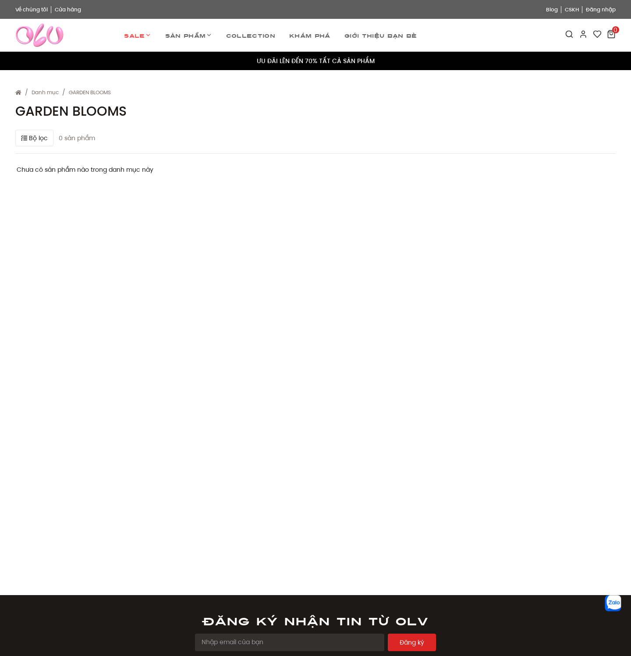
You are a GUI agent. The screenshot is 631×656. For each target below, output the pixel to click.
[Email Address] (289, 642)
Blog (552, 9)
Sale (137, 35)
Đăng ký (412, 642)
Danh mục (45, 92)
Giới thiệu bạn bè (380, 35)
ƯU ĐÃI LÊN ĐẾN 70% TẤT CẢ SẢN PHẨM (316, 61)
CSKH (572, 9)
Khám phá (309, 35)
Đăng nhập (601, 9)
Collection (251, 35)
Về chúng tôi (31, 9)
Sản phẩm (188, 35)
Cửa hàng (68, 9)
